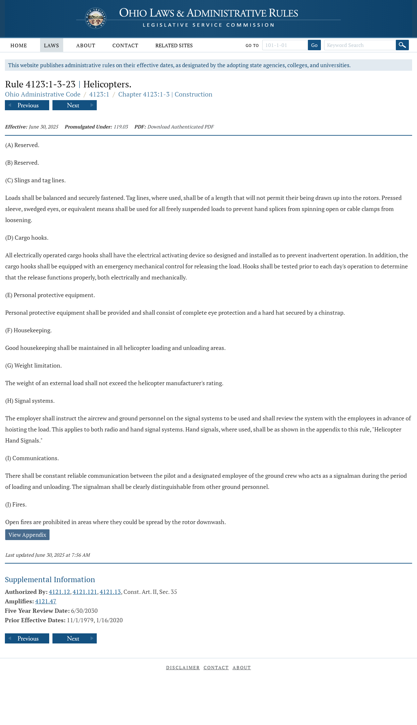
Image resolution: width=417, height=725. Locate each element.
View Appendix (27, 534)
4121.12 (59, 592)
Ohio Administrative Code (42, 94)
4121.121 (85, 592)
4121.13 (110, 592)
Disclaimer (183, 667)
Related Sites (174, 45)
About (85, 45)
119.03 (120, 126)
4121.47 (45, 601)
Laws (51, 45)
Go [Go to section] (314, 45)
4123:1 (99, 94)
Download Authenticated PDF (180, 126)
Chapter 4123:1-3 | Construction (165, 94)
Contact (125, 45)
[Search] (402, 45)
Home (18, 45)
